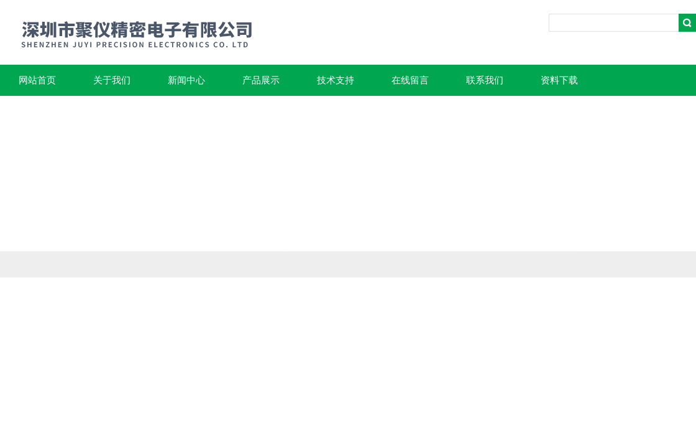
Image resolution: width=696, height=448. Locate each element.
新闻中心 (186, 80)
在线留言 (410, 80)
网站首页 (37, 80)
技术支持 (335, 80)
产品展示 (261, 80)
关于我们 (111, 80)
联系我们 (484, 80)
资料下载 (559, 80)
